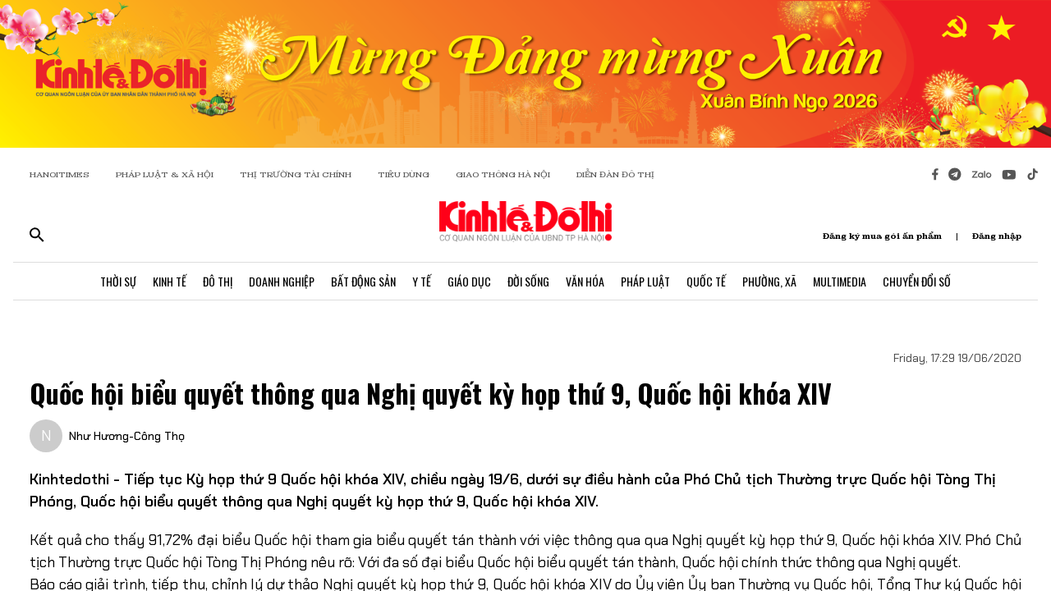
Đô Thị (217, 281)
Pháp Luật (645, 281)
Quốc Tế (706, 281)
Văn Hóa (585, 281)
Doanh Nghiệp (281, 281)
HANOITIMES (59, 174)
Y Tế (421, 281)
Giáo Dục (469, 281)
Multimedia (839, 281)
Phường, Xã (769, 281)
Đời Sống (528, 281)
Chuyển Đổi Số (917, 281)
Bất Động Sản (363, 281)
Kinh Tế (169, 281)
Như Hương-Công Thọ (127, 435)
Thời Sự (118, 281)
